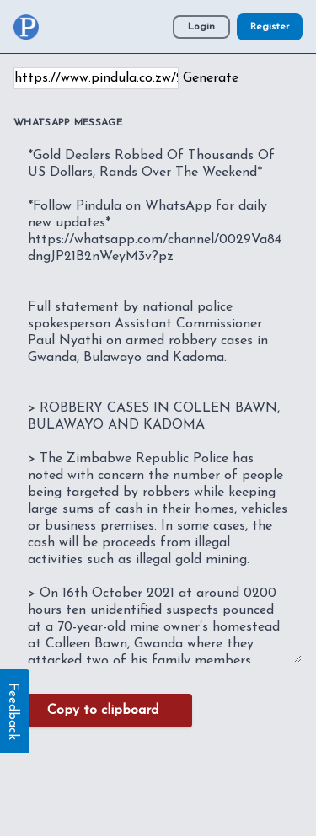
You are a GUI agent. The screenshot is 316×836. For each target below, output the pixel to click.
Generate (210, 78)
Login (201, 27)
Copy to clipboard (102, 710)
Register (269, 27)
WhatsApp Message (67, 123)
